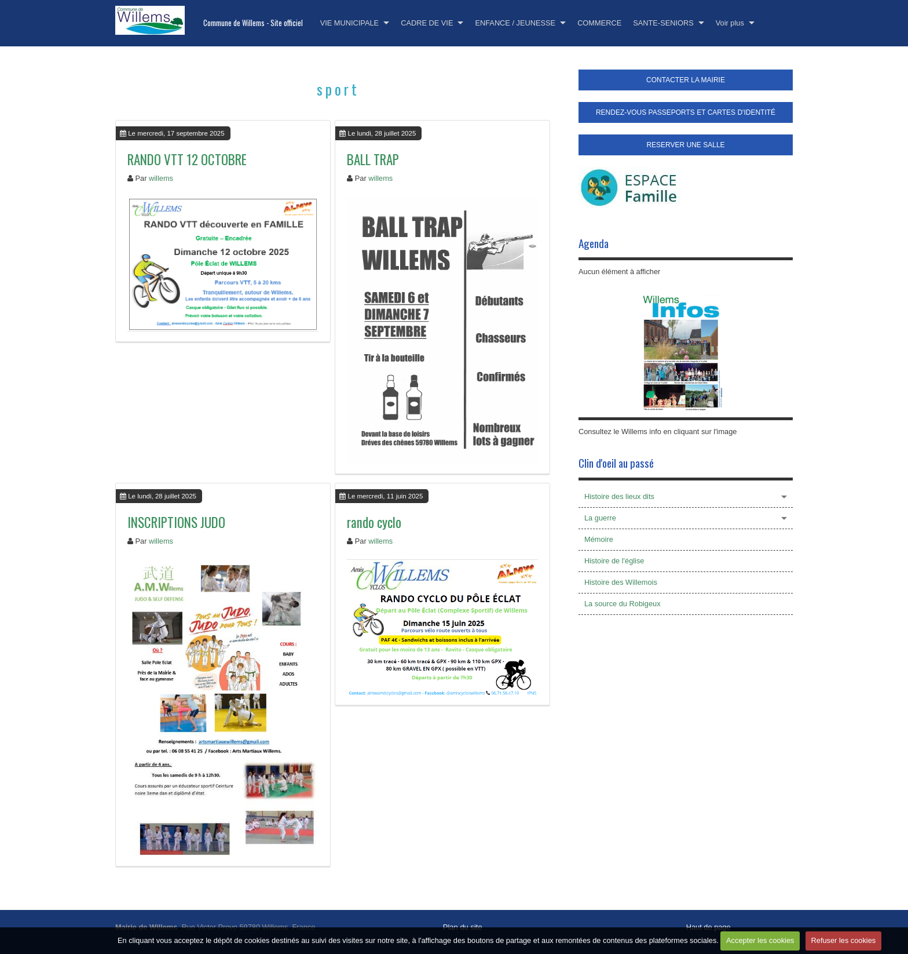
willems (161, 178)
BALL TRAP (373, 159)
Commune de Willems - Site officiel (253, 22)
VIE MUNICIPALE (349, 23)
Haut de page (708, 927)
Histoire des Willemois (620, 582)
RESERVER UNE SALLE (685, 145)
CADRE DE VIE (427, 23)
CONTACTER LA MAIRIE (685, 80)
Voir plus (730, 23)
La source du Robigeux (622, 603)
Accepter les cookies (760, 940)
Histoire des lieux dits (619, 496)
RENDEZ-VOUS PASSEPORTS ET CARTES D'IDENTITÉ (685, 112)
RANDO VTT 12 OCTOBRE (187, 159)
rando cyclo (374, 522)
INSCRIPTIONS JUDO (176, 522)
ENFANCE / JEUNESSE (515, 23)
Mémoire (598, 539)
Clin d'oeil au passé (616, 462)
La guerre (600, 518)
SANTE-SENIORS (663, 23)
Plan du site (462, 927)
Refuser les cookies (843, 940)
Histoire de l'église (614, 560)
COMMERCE (599, 23)
